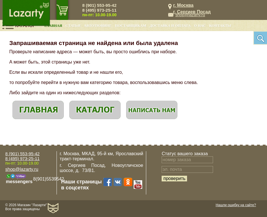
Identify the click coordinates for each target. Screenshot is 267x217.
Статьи (73, 26)
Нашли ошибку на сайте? (236, 205)
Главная (53, 26)
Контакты (220, 26)
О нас (200, 26)
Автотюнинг (98, 26)
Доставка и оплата (170, 26)
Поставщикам (130, 26)
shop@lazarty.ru (190, 15)
